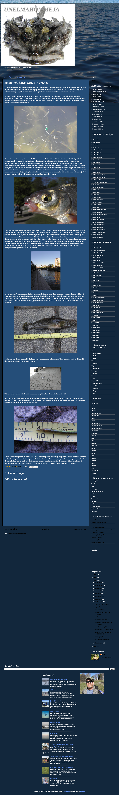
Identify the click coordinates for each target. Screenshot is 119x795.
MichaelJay (66, 791)
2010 (95, 646)
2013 (95, 574)
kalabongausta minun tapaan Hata (101, 530)
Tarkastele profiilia (106, 657)
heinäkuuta (99, 596)
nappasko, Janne (96, 537)
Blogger (82, 791)
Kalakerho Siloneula (97, 532)
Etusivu (45, 529)
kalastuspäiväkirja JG (98, 535)
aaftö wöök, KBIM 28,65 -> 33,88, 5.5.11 (103, 633)
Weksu (104, 655)
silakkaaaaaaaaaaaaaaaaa (58, 690)
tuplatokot (98, 607)
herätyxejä (53, 733)
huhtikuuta (98, 643)
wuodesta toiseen (55, 722)
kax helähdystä (99, 609)
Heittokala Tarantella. (98, 527)
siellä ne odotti (54, 711)
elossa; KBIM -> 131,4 (101, 604)
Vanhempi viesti (80, 529)
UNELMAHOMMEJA (31, 9)
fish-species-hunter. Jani (98, 522)
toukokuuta (99, 602)
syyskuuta (98, 591)
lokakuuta (98, 588)
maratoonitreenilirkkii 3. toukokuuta (61, 767)
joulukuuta (98, 582)
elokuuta (98, 593)
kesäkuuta (98, 599)
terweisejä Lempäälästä (102, 627)
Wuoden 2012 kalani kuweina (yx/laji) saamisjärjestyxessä (61, 745)
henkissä (97, 617)
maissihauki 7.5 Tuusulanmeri (104, 629)
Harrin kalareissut (97, 525)
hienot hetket (54, 778)
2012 (95, 577)
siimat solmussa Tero (97, 542)
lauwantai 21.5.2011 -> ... (102, 619)
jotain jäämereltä (55, 701)
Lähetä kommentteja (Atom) (17, 533)
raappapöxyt (99, 637)
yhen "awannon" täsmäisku (58, 679)
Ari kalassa (94, 520)
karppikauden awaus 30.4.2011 (104, 639)
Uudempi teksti (10, 529)
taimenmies (94, 545)
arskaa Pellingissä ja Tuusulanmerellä (61, 756)
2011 (95, 580)
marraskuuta (99, 585)
